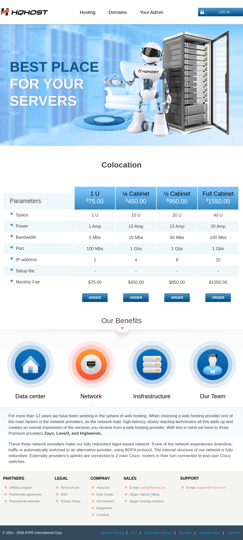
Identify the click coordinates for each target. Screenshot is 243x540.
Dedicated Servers (158, 533)
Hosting (87, 12)
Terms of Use (70, 487)
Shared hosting (112, 533)
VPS (133, 533)
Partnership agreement (25, 494)
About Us (102, 487)
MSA (64, 494)
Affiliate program (20, 487)
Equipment (104, 508)
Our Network (105, 501)
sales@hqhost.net (152, 487)
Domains (117, 12)
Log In (224, 12)
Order (95, 298)
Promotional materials (24, 501)
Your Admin (151, 12)
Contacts (102, 515)
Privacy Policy (70, 501)
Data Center (104, 494)
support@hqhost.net (211, 487)
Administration (210, 533)
